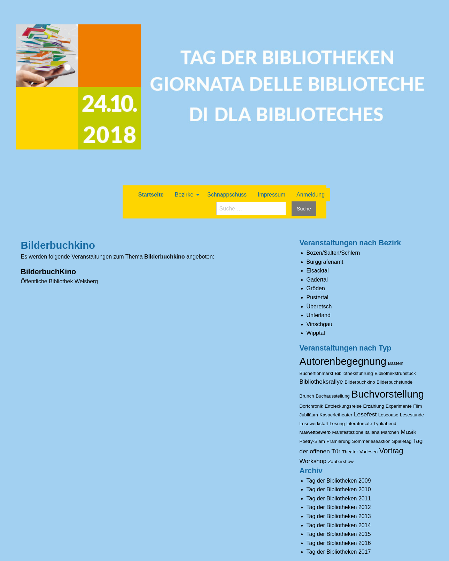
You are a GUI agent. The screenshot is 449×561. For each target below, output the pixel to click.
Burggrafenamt (325, 262)
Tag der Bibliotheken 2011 (339, 498)
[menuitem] (151, 194)
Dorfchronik (311, 406)
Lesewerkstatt (314, 423)
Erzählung (373, 406)
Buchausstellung (333, 396)
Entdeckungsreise (343, 406)
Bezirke (184, 195)
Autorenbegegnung (343, 361)
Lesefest (365, 414)
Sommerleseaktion (371, 441)
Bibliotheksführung (354, 373)
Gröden (316, 288)
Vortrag (391, 451)
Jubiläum (309, 414)
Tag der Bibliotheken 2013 (339, 516)
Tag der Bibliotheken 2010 (339, 489)
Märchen (390, 432)
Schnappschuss (227, 195)
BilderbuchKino (48, 272)
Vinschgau (319, 324)
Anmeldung (310, 195)
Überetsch (319, 306)
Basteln (395, 363)
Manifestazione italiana (356, 432)
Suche (304, 209)
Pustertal (317, 297)
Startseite (151, 195)
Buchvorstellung (387, 394)
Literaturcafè (359, 423)
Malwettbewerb (315, 432)
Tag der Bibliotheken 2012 (339, 507)
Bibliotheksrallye (321, 381)
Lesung (337, 423)
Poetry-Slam (312, 441)
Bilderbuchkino (360, 382)
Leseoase (388, 414)
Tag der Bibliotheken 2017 (339, 552)
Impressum (271, 195)
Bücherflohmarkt (316, 373)
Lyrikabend (385, 423)
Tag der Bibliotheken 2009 (339, 481)
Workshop (313, 461)
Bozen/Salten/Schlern (333, 253)
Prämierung (338, 441)
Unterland (319, 315)
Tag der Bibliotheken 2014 (339, 525)
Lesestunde (412, 414)
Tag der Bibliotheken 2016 (339, 543)
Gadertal (317, 280)
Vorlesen (368, 451)
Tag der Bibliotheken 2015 (339, 534)
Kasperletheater (335, 414)
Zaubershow (341, 461)
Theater (350, 451)
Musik (408, 431)
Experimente (399, 406)
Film (417, 406)
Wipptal (316, 333)
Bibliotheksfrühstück (395, 373)
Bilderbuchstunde (394, 382)
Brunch (307, 396)
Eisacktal (318, 271)
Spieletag (401, 441)
